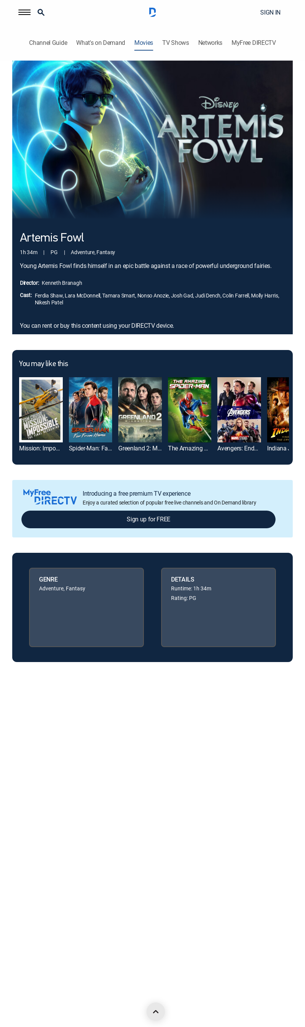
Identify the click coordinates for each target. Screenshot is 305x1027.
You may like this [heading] (43, 364)
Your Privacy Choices (46, 801)
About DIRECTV (30, 697)
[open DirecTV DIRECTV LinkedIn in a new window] (15, 997)
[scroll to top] (156, 1011)
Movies (143, 43)
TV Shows (175, 43)
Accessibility (26, 906)
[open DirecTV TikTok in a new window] (99, 997)
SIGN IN (270, 12)
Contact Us (25, 932)
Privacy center (28, 775)
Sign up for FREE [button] (148, 519)
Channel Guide (48, 43)
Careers (21, 723)
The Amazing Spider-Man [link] (201, 448)
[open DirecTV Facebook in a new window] (32, 997)
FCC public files (29, 880)
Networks (210, 43)
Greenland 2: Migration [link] (147, 448)
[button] (24, 12)
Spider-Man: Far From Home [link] (105, 448)
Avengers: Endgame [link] (243, 448)
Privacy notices (29, 827)
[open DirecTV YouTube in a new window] (83, 997)
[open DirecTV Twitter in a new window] (49, 997)
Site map (22, 854)
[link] (41, 409)
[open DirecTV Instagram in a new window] (66, 997)
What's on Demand (100, 43)
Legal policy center (33, 749)
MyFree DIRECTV (254, 43)
